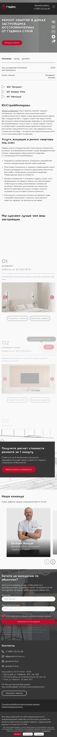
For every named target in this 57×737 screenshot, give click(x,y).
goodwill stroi (12, 661)
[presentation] (46, 561)
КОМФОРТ (7, 299)
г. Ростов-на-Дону (9, 677)
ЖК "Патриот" (14, 87)
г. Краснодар (7, 674)
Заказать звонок (41, 5)
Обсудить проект (12, 43)
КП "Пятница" (14, 96)
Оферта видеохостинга (12, 707)
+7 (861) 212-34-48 (42, 8)
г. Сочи (5, 679)
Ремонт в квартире (10, 111)
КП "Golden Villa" (16, 91)
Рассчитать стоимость (40, 351)
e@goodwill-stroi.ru (14, 656)
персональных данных (41, 616)
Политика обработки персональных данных (21, 704)
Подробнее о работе (17, 351)
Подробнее (46, 731)
